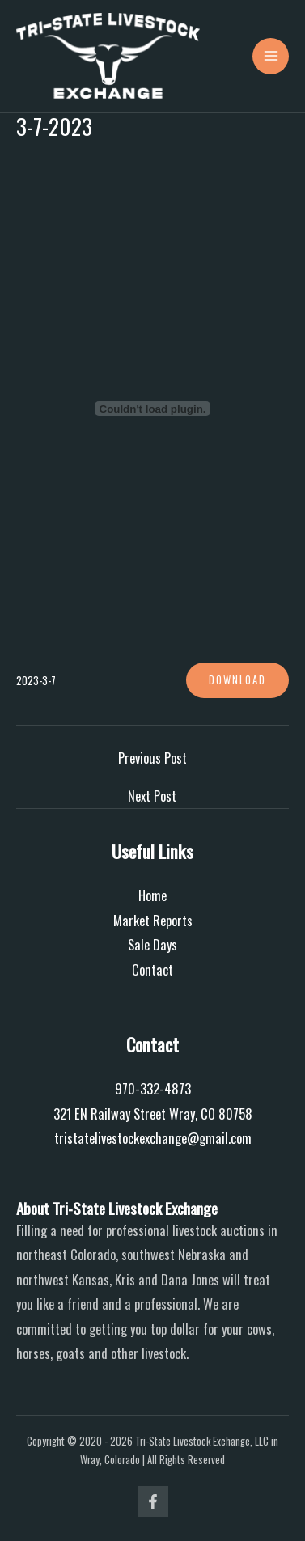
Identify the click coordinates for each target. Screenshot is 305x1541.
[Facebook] (153, 1501)
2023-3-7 (36, 680)
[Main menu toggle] (270, 56)
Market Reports (153, 920)
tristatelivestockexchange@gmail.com (153, 1138)
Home (152, 895)
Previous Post (152, 757)
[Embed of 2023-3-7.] (152, 408)
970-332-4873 (153, 1088)
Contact (152, 969)
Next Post (152, 796)
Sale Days (152, 944)
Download (237, 680)
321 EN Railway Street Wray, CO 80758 (152, 1113)
